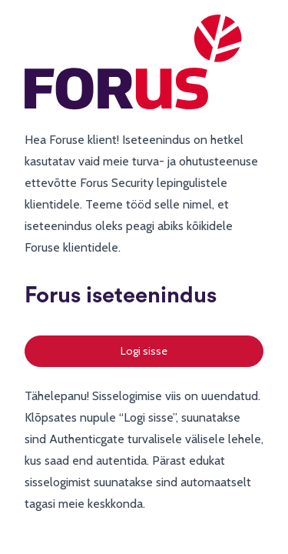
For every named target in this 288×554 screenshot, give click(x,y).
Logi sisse (144, 351)
